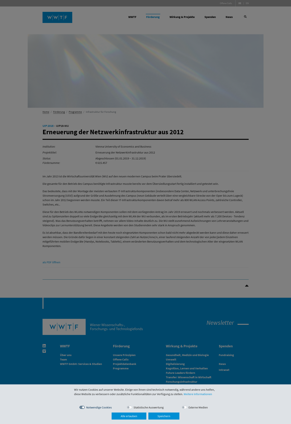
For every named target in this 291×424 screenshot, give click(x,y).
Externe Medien (198, 407)
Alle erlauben (129, 416)
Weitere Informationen (198, 394)
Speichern (163, 416)
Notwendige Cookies (99, 407)
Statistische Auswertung (149, 407)
